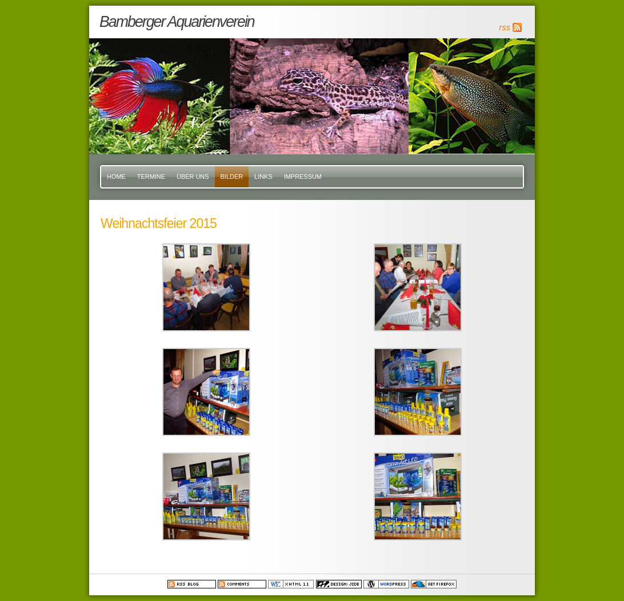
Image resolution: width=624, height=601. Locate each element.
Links (263, 176)
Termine (151, 176)
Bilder (232, 176)
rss (504, 27)
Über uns (193, 176)
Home (116, 176)
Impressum (303, 176)
